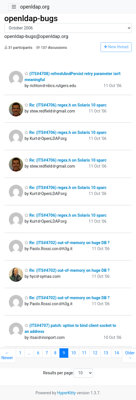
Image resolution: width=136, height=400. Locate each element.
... (29, 353)
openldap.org (34, 7)
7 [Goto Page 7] (47, 353)
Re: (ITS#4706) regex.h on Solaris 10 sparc (66, 105)
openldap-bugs (31, 18)
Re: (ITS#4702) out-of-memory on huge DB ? (67, 242)
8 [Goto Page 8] (55, 353)
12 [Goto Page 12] (95, 353)
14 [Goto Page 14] (116, 353)
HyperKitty (66, 393)
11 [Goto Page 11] (84, 353)
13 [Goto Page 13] (106, 353)
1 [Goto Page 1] (20, 353)
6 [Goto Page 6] (38, 353)
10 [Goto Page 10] (73, 353)
